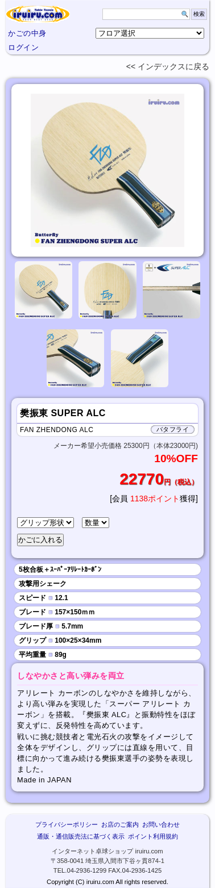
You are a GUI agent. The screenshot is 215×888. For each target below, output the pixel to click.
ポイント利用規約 (153, 836)
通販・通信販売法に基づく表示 (81, 836)
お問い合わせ (161, 824)
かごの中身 (27, 33)
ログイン (23, 47)
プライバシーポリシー (66, 824)
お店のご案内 (120, 824)
